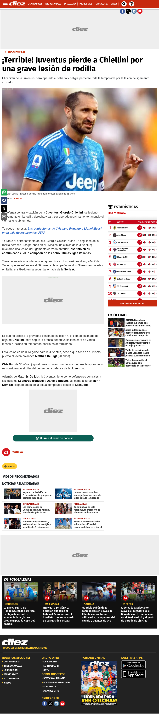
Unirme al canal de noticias (56, 438)
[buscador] (124, 3)
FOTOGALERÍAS (20, 579)
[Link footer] (15, 642)
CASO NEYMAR (52, 604)
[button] (4, 192)
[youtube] (62, 703)
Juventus (10, 466)
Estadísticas (126, 207)
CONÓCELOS (11, 604)
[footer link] (79, 650)
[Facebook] (44, 703)
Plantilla (89, 604)
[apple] (139, 674)
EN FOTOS (128, 604)
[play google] (139, 664)
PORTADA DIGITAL (93, 658)
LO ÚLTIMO (117, 315)
